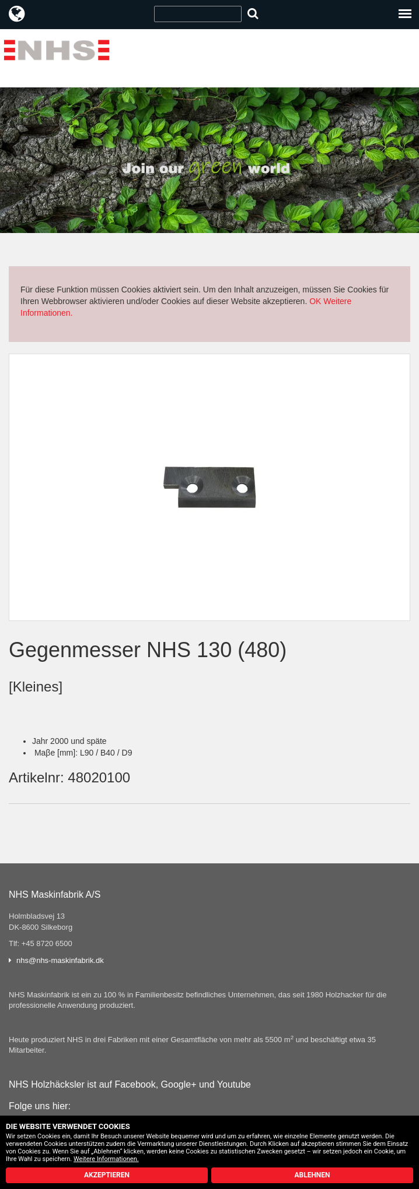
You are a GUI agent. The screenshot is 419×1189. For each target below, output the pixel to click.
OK (315, 301)
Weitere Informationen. (106, 1159)
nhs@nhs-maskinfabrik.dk (60, 960)
